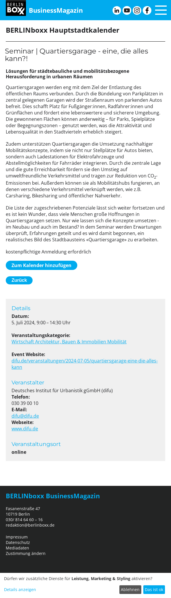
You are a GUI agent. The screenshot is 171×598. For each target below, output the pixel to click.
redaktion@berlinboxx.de (30, 525)
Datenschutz (18, 542)
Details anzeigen (20, 589)
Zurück (19, 280)
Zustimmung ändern (26, 553)
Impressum (17, 537)
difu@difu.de (25, 416)
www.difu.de (25, 428)
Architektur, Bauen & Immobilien (71, 341)
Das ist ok (154, 589)
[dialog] (85, 585)
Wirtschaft (23, 341)
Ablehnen (130, 589)
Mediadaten (17, 548)
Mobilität (117, 341)
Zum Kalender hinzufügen (42, 265)
